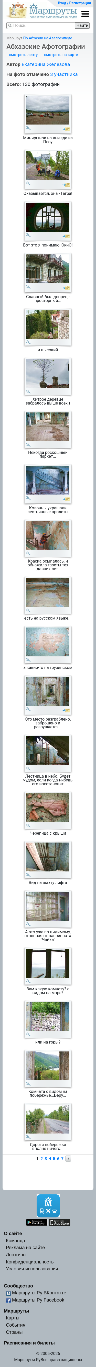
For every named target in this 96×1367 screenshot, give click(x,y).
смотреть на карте (61, 54)
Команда (15, 1240)
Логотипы (16, 1254)
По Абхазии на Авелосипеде (47, 38)
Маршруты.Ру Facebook (38, 1300)
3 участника (64, 74)
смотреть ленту (23, 54)
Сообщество (18, 1285)
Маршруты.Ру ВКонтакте (39, 1292)
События (15, 1325)
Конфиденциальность (30, 1261)
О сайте (13, 1233)
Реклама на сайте (25, 1247)
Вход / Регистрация (74, 3)
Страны (14, 1332)
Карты (12, 1317)
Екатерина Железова (46, 64)
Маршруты (16, 1311)
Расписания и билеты (29, 1343)
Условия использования (32, 1268)
